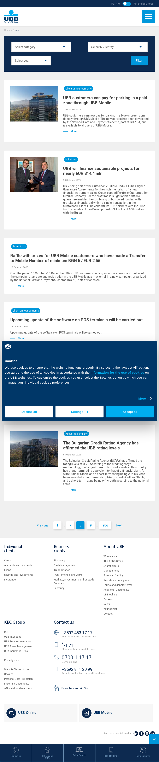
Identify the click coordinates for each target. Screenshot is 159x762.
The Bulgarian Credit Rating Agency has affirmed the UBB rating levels (101, 445)
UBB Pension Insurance (17, 641)
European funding (114, 575)
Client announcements (78, 88)
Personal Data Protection (18, 678)
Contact (108, 613)
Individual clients (13, 549)
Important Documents (16, 683)
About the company (76, 433)
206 (105, 525)
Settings (79, 411)
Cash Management (65, 565)
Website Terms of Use (16, 669)
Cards (7, 560)
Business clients (61, 549)
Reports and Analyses (116, 580)
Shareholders (111, 565)
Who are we (110, 556)
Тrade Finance (62, 570)
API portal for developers (18, 688)
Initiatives (71, 159)
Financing (59, 560)
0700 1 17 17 (77, 658)
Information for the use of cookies (118, 372)
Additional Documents (116, 589)
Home (7, 30)
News (107, 604)
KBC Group (14, 623)
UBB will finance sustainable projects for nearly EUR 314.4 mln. (101, 171)
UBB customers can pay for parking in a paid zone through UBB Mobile (105, 100)
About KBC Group (113, 561)
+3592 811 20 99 (77, 669)
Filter (139, 60)
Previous (42, 525)
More (142, 398)
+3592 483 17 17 (77, 632)
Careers (108, 599)
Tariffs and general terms (118, 585)
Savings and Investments (18, 574)
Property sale (11, 660)
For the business (143, 3)
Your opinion (111, 608)
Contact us (64, 623)
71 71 (67, 645)
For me (115, 3)
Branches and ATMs (74, 688)
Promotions (19, 246)
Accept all (130, 411)
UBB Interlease (12, 636)
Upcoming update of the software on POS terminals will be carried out (76, 319)
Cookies (8, 674)
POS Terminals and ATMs (68, 574)
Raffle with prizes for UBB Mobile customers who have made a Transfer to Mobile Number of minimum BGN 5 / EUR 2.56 (78, 258)
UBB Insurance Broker (16, 651)
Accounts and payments (18, 565)
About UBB (114, 547)
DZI (6, 632)
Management (111, 570)
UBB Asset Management (18, 646)
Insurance (10, 579)
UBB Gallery (110, 594)
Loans (7, 570)
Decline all (29, 411)
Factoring (59, 588)
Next (119, 525)
